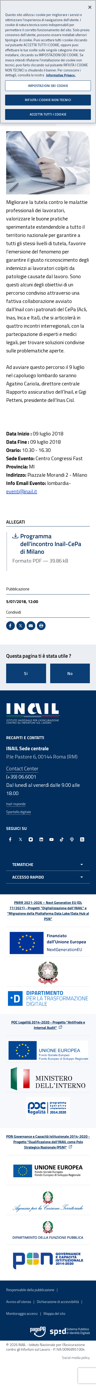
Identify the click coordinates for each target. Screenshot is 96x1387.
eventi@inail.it (21, 491)
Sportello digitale (18, 811)
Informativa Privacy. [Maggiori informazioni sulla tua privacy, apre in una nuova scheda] (61, 73)
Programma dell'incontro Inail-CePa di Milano (48, 543)
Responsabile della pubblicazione (30, 1289)
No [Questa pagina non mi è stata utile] (70, 673)
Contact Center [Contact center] (22, 768)
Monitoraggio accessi (22, 1313)
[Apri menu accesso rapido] (48, 877)
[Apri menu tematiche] (48, 864)
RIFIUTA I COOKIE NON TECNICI (48, 97)
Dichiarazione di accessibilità (58, 1301)
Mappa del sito (54, 1313)
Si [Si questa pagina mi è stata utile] (26, 673)
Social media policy (76, 1357)
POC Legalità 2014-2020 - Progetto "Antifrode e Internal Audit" (48, 1024)
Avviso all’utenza (18, 1301)
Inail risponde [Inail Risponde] (16, 803)
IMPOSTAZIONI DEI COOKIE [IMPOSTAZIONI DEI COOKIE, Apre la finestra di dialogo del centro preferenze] (48, 83)
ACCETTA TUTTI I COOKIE (48, 112)
